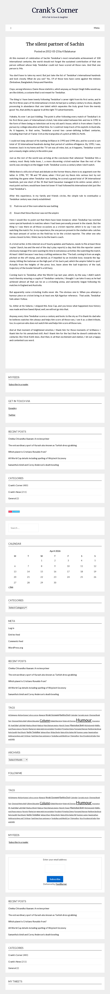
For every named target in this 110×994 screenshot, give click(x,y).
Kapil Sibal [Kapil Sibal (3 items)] (14, 725)
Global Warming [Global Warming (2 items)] (56, 721)
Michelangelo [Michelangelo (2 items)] (89, 725)
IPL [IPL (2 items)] (9, 725)
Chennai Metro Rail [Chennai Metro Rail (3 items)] (19, 721)
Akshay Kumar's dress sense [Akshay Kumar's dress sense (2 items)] (28, 715)
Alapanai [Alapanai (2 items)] (42, 715)
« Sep (10, 587)
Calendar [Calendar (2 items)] (74, 715)
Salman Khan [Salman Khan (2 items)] (45, 732)
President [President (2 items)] (58, 729)
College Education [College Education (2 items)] (33, 721)
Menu (97, 27)
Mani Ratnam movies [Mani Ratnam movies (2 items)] (51, 725)
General (12, 498)
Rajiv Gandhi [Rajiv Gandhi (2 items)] (12, 732)
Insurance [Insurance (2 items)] (96, 721)
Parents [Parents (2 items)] (25, 729)
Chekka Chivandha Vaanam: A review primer (28, 438)
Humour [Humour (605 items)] (84, 719)
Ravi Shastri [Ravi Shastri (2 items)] (22, 732)
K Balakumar (69, 51)
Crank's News (14, 491)
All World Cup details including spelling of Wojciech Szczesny (37, 458)
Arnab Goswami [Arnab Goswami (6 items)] (52, 715)
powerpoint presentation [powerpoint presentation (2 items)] (45, 729)
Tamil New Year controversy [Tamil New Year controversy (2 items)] (41, 736)
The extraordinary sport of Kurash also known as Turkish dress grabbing (42, 445)
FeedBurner (61, 884)
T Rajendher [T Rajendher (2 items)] (74, 736)
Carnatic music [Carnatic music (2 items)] (83, 715)
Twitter (11, 415)
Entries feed (14, 634)
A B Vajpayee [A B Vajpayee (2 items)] (12, 715)
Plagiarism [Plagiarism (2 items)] (32, 729)
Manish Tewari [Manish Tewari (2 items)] (64, 725)
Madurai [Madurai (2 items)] (40, 725)
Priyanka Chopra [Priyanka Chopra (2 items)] (68, 729)
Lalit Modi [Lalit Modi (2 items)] (22, 725)
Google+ (12, 408)
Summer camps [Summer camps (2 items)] (82, 732)
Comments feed (15, 641)
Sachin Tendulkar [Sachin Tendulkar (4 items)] (33, 732)
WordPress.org (15, 647)
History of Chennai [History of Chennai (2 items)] (69, 721)
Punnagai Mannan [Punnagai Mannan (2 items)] (81, 729)
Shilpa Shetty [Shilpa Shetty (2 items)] (55, 732)
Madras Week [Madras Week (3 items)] (31, 725)
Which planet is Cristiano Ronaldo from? (27, 451)
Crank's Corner (55, 10)
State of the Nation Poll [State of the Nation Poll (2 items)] (68, 732)
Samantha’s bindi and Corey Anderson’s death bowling (33, 464)
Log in (11, 628)
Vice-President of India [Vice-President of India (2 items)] (88, 736)
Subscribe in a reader (18, 384)
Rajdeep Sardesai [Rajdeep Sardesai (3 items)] (94, 729)
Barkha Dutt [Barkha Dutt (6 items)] (65, 715)
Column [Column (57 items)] (45, 720)
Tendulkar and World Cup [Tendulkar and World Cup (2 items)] (60, 736)
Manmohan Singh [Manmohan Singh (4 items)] (77, 725)
